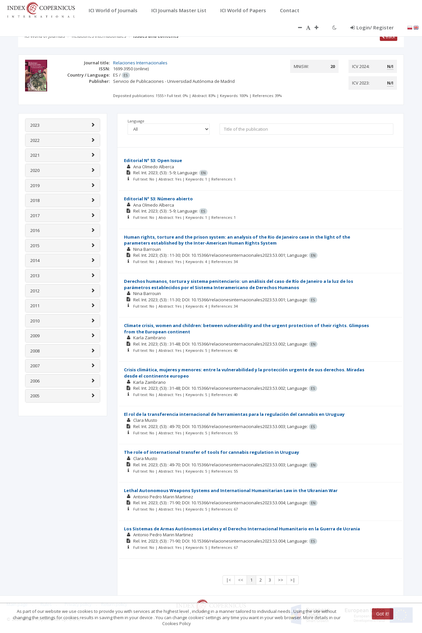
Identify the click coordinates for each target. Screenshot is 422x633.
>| (292, 580)
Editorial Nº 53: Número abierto (158, 199)
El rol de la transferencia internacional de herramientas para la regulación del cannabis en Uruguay (234, 414)
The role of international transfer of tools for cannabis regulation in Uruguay (211, 452)
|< (228, 580)
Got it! (382, 614)
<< (240, 580)
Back (388, 37)
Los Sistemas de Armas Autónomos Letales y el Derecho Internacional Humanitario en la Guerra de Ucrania (242, 529)
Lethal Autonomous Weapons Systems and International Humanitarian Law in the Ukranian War (231, 490)
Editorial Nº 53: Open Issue (153, 160)
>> (280, 580)
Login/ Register (372, 27)
